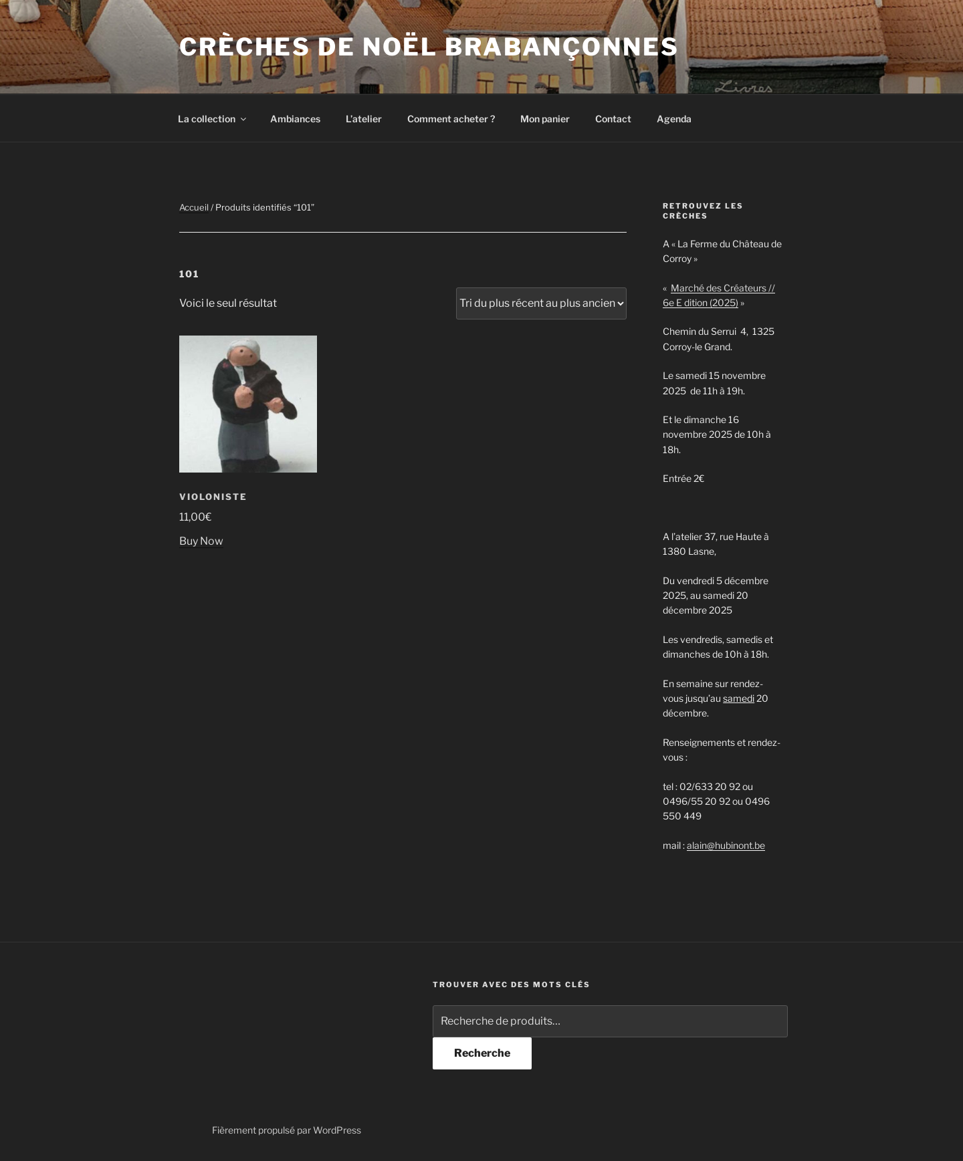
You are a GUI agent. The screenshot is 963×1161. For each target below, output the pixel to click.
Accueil (194, 207)
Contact (613, 118)
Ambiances (295, 118)
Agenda (674, 118)
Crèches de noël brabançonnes (429, 46)
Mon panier (545, 118)
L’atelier (364, 118)
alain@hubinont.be (726, 845)
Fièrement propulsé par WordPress (286, 1130)
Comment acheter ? (451, 118)
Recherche (482, 1053)
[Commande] (541, 303)
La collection (213, 118)
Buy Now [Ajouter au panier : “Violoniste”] (201, 541)
